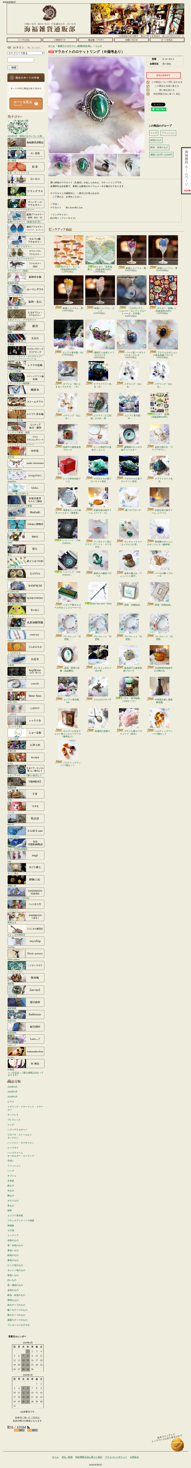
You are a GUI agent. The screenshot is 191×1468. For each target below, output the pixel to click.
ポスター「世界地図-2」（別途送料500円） (100, 253)
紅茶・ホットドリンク (26, 168)
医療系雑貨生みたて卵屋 (26, 501)
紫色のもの (13, 1260)
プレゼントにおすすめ (18, 1325)
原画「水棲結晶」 (129, 594)
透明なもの (13, 1300)
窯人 (26, 550)
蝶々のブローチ (129, 499)
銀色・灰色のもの (16, 1295)
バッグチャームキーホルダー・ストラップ (20, 1154)
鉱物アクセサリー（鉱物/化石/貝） (26, 217)
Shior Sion (26, 697)
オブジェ (11, 1175)
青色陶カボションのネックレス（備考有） (159, 532)
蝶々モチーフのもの (17, 1310)
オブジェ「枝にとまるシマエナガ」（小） (68, 374)
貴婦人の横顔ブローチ (98, 563)
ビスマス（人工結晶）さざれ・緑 (98, 406)
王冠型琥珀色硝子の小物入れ (159, 658)
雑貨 (26, 327)
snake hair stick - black (98, 593)
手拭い (10, 1160)
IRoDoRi (26, 513)
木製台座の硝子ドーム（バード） (159, 500)
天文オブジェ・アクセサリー (26, 315)
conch (26, 685)
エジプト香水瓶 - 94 (128, 406)
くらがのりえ (26, 648)
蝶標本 (26, 391)
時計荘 (26, 820)
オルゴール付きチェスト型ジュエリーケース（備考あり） (67, 723)
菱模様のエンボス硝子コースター (129, 437)
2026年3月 (12, 1091)
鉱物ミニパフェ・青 (163, 252)
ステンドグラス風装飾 (26, 378)
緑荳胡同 (26, 1028)
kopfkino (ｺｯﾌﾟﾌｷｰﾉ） (26, 673)
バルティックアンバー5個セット (159, 721)
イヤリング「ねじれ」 (129, 374)
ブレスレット (14, 1119)
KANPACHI (26, 587)
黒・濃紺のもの (15, 1285)
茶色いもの (13, 1275)
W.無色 (26, 1065)
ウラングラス (26, 192)
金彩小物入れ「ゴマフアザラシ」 (159, 437)
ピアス (10, 1101)
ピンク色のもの (15, 1265)
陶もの (10, 1195)
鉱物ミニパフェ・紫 (131, 252)
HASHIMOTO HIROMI (26, 893)
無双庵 (26, 979)
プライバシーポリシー (116, 1457)
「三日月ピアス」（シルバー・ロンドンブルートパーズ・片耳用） (131, 295)
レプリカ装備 (26, 366)
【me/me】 (26, 991)
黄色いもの (13, 1250)
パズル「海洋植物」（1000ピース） (129, 689)
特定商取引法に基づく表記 (167, 94)
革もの (10, 1205)
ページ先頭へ (177, 1446)
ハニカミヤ (26, 905)
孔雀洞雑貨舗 (26, 624)
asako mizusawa (26, 464)
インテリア (13, 1235)
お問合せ (131, 40)
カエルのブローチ (98, 689)
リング (10, 1124)
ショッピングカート (167, 40)
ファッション (14, 1165)
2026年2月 (12, 1096)
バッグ (10, 1170)
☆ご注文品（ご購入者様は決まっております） (26, 1073)
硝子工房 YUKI (26, 562)
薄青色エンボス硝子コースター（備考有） (68, 500)
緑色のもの (13, 1255)
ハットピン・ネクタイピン (20, 1142)
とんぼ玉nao (26, 832)
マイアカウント (25, 47)
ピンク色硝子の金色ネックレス (98, 437)
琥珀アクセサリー (26, 229)
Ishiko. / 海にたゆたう (26, 489)
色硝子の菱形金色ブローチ (68, 437)
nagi (26, 856)
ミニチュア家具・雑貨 (26, 428)
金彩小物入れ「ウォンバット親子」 (129, 563)
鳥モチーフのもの (16, 1305)
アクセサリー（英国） (26, 266)
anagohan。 (26, 477)
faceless (26, 1052)
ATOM (32, 1430)
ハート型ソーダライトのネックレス (131, 338)
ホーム (24, 40)
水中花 (26, 452)
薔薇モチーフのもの (17, 1320)
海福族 (10, 1225)
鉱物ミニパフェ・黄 (68, 292)
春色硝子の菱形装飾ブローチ (129, 658)
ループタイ (13, 1147)
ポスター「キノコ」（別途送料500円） (68, 253)
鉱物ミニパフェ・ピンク (100, 293)
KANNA (26, 575)
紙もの (10, 1185)
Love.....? (26, 1040)
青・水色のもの (15, 1245)
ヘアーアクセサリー (17, 1129)
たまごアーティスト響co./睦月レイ (26, 771)
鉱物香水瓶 (26, 278)
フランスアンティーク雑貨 (20, 1220)
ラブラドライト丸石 (159, 469)
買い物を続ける (167, 90)
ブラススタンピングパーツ (26, 440)
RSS (19, 1430)
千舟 (26, 795)
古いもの (26, 180)
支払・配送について (60, 40)
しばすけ (26, 709)
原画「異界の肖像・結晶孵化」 (68, 658)
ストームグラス (26, 403)
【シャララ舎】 (26, 722)
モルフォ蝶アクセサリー (26, 241)
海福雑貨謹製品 (26, 143)
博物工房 (26, 881)
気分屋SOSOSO (26, 599)
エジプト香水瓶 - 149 (67, 690)
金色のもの (13, 1290)
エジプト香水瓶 (26, 415)
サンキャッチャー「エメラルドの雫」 (129, 532)
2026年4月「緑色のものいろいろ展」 (25, 128)
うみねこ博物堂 (26, 526)
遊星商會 (26, 1003)
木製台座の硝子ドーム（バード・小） (98, 500)
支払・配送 (67, 1457)
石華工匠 (26, 746)
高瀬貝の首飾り (98, 720)
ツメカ (26, 807)
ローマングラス (26, 290)
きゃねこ (26, 611)
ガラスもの (13, 1200)
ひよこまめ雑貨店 (26, 930)
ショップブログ (95, 40)
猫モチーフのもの (16, 1315)
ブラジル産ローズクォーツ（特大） (129, 721)
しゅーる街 (26, 734)
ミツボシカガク (26, 967)
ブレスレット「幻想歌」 (68, 627)
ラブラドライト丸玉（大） (98, 374)
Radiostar (26, 1016)
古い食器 (26, 156)
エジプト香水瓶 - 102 (68, 337)
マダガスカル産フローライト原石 (98, 469)
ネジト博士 (26, 869)
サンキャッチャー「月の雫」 (98, 658)
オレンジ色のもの (16, 1270)
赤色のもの (13, 1240)
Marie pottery (26, 954)
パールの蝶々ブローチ (159, 563)
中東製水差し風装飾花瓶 (159, 690)
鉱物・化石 (26, 303)
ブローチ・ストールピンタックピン (19, 1136)
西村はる (26, 918)
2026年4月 (12, 1087)
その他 (10, 1230)
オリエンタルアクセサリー (26, 254)
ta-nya (26, 758)
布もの (10, 1190)
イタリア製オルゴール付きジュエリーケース (67, 595)
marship (26, 942)
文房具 (26, 340)
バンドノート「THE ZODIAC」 (67, 531)
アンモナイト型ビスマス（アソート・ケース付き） (98, 533)
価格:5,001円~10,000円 (161, 154)
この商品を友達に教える (167, 86)
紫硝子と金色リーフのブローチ (100, 338)
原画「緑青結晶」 (159, 594)
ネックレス (13, 1114)
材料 (9, 1210)
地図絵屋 (26, 783)
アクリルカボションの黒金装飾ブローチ (163, 338)
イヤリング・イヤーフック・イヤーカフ (25, 1108)
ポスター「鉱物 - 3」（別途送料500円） (163, 293)
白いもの (11, 1280)
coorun (26, 636)
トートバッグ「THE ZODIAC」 (67, 563)
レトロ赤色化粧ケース (68, 469)
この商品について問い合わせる (166, 82)
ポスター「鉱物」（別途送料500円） (159, 405)
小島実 (26, 660)
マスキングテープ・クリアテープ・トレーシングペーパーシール (26, 353)
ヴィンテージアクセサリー (26, 205)
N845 (26, 538)
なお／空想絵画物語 (26, 844)
